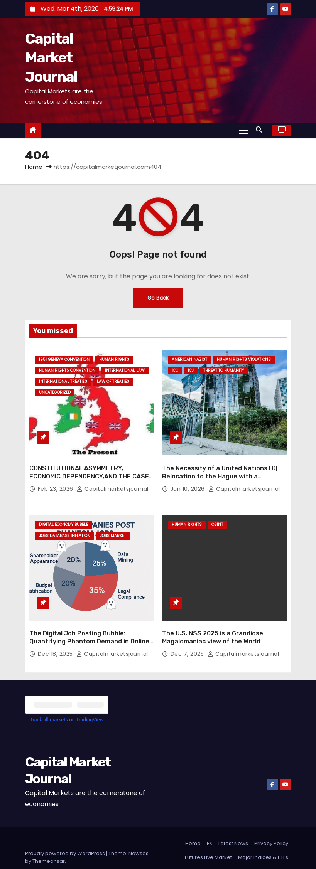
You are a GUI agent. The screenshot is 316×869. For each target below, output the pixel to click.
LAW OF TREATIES (113, 381)
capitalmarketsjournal (113, 479)
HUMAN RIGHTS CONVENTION (67, 370)
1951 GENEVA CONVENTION (64, 359)
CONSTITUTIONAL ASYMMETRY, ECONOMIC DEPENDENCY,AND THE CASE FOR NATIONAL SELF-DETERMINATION (89, 467)
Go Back (158, 298)
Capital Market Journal (51, 58)
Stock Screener (269, 852)
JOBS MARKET (113, 526)
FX (209, 824)
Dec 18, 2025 (56, 635)
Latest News (233, 824)
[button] (261, 129)
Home (33, 167)
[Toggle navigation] (243, 130)
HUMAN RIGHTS (114, 359)
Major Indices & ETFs (263, 838)
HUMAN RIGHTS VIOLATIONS (244, 359)
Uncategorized (55, 392)
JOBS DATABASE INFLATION (64, 526)
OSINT (217, 515)
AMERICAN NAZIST (189, 359)
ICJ (191, 370)
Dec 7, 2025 (188, 635)
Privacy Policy (271, 824)
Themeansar (48, 842)
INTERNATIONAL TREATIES (63, 381)
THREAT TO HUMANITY (223, 370)
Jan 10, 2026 (189, 479)
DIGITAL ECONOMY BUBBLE (63, 515)
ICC (175, 370)
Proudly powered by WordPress (65, 834)
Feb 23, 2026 (56, 479)
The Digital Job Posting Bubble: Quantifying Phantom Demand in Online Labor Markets (89, 623)
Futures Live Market (208, 838)
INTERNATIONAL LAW (125, 370)
